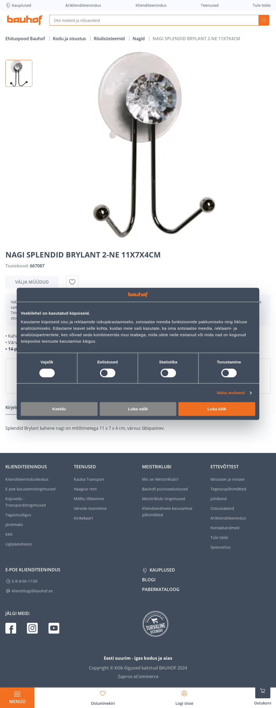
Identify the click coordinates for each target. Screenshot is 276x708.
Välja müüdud (32, 282)
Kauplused (18, 5)
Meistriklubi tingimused (163, 498)
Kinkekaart (83, 518)
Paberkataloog (161, 589)
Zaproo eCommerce (138, 676)
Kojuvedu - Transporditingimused (25, 502)
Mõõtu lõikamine (89, 498)
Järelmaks (14, 524)
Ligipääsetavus (18, 544)
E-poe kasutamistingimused (30, 489)
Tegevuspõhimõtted (228, 489)
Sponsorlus (221, 547)
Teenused (210, 5)
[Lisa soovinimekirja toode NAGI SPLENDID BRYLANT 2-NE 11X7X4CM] (72, 282)
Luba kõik (217, 409)
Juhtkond (219, 498)
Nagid (139, 39)
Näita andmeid (231, 392)
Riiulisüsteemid (110, 39)
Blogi (149, 580)
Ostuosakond (222, 508)
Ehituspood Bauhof (25, 39)
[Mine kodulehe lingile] (25, 20)
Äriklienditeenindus (83, 5)
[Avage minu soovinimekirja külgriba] (102, 696)
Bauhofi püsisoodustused (165, 489)
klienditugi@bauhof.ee (32, 590)
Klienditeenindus (151, 5)
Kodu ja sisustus (70, 39)
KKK (9, 534)
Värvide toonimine (90, 508)
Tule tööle (262, 5)
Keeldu (59, 409)
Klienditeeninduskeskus (27, 479)
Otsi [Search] (264, 20)
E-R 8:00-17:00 (24, 581)
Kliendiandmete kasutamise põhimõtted (167, 511)
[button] (18, 73)
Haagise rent (85, 489)
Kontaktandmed (225, 527)
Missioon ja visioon (228, 479)
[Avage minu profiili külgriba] (184, 696)
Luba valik (138, 409)
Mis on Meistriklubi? (160, 479)
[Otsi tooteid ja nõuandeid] (153, 20)
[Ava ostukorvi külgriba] (263, 694)
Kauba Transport (89, 479)
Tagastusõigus (18, 514)
